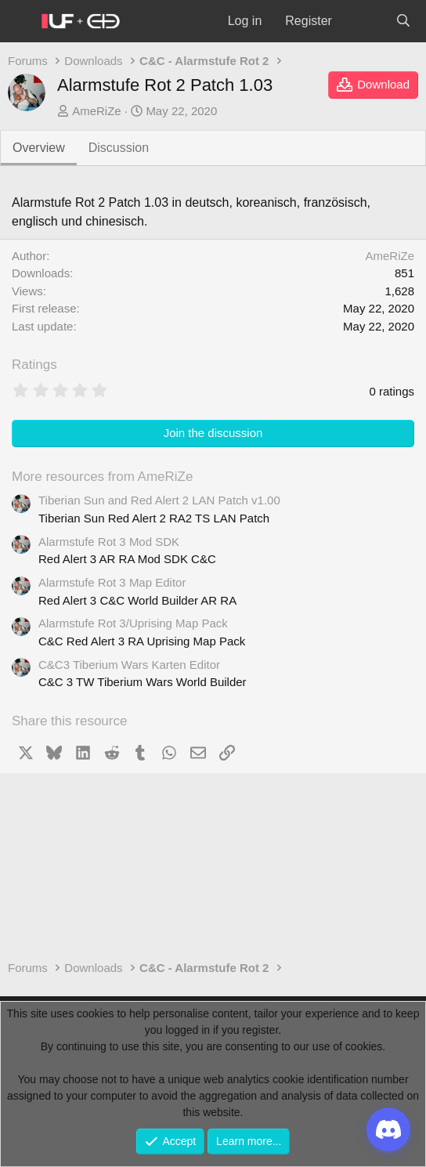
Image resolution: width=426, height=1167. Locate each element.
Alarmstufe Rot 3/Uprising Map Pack (133, 623)
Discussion (118, 147)
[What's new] (364, 21)
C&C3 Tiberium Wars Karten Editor (129, 664)
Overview (39, 147)
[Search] (403, 21)
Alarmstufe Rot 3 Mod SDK (108, 541)
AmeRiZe (96, 110)
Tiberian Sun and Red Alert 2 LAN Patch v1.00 (159, 500)
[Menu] (20, 21)
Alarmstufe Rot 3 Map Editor (112, 582)
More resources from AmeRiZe (102, 476)
